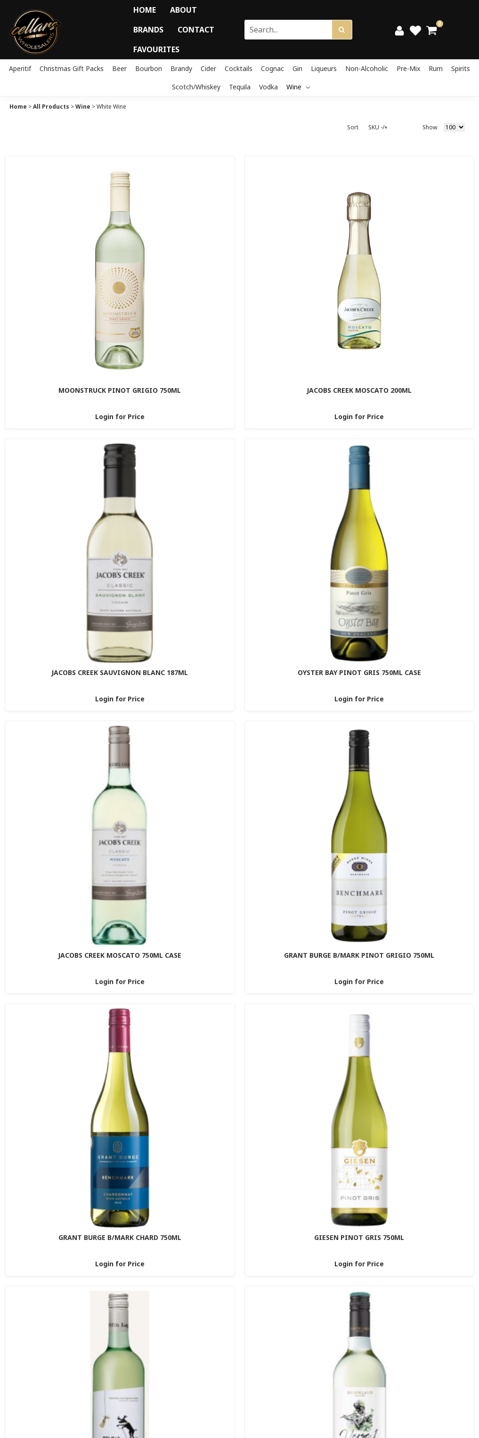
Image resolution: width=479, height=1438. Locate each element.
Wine (298, 86)
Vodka (268, 86)
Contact (196, 29)
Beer (119, 68)
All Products (51, 107)
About (183, 10)
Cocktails (238, 68)
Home (144, 10)
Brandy (181, 68)
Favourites (156, 49)
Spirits (460, 68)
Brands (148, 29)
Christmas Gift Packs (72, 68)
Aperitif (20, 68)
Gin (297, 68)
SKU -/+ (378, 127)
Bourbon (148, 68)
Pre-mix (408, 68)
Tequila (240, 86)
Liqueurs (324, 68)
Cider (208, 68)
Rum (436, 68)
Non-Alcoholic (366, 68)
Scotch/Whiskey (196, 86)
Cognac (272, 68)
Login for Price (120, 416)
